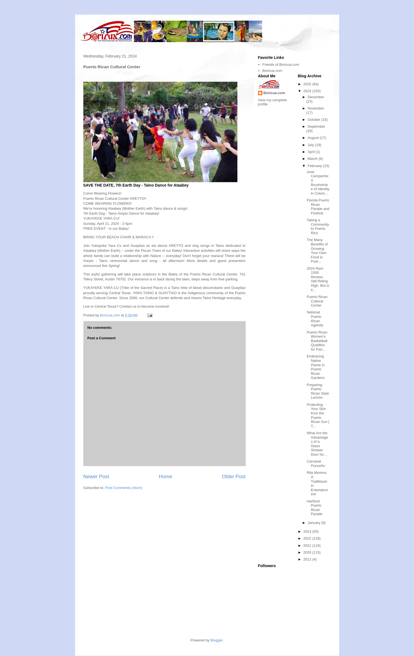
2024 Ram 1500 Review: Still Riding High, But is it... (318, 279)
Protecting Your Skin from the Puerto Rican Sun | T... (318, 415)
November (316, 108)
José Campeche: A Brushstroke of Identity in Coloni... (318, 182)
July (311, 145)
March (313, 159)
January (314, 523)
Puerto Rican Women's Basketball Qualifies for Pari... (317, 340)
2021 (307, 545)
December (316, 97)
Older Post (234, 476)
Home (165, 476)
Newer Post (96, 476)
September (316, 126)
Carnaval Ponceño (316, 463)
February (315, 166)
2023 (307, 531)
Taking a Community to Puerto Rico (318, 226)
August (314, 138)
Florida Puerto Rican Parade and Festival (318, 206)
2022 (307, 538)
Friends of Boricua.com (280, 64)
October (314, 119)
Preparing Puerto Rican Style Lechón (318, 391)
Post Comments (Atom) (123, 488)
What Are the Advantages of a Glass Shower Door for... (317, 444)
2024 (307, 91)
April (312, 152)
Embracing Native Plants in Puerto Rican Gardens (316, 367)
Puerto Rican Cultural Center (317, 301)
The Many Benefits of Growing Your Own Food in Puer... (317, 250)
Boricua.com (272, 71)
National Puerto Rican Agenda (315, 318)
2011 (307, 559)
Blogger (216, 640)
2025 (307, 84)
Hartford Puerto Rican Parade (314, 507)
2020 (307, 552)
